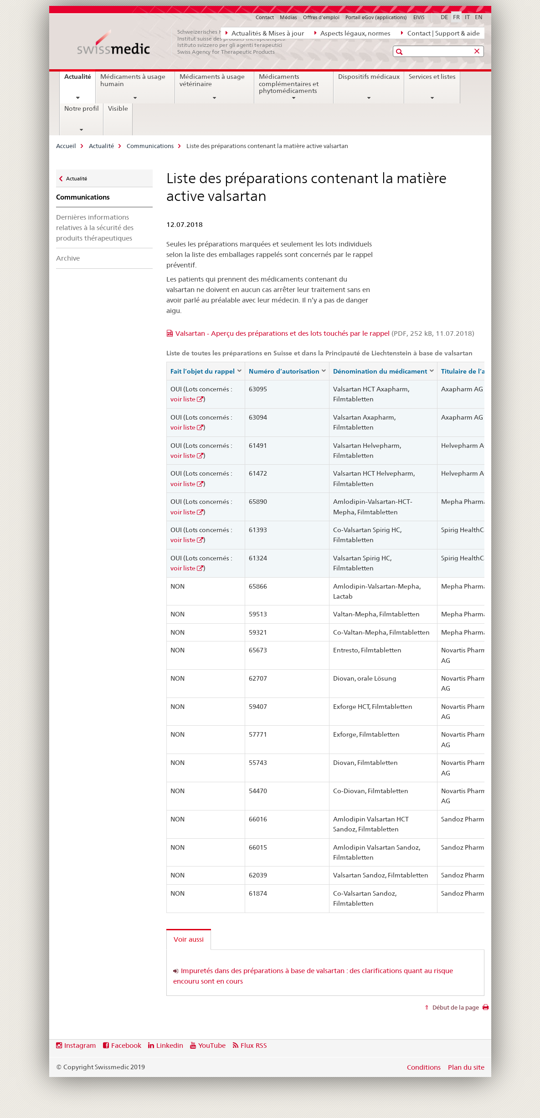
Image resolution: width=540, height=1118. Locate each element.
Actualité (79, 79)
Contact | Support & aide (440, 32)
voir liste (182, 399)
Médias (288, 17)
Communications (150, 145)
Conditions (424, 1067)
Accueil (66, 145)
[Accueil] (186, 42)
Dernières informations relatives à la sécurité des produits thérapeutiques (95, 227)
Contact (265, 17)
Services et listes (432, 76)
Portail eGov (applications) (376, 17)
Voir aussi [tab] (189, 939)
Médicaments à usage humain (132, 80)
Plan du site (466, 1067)
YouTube (212, 1045)
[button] (400, 51)
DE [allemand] (444, 17)
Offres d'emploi (321, 17)
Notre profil (81, 108)
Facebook (126, 1045)
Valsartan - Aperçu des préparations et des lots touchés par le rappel (324, 333)
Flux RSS (254, 1045)
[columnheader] (206, 371)
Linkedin (169, 1045)
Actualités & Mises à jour (265, 32)
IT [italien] (467, 17)
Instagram (80, 1045)
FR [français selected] (456, 17)
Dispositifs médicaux (369, 76)
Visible (118, 108)
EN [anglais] (479, 17)
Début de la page (455, 1007)
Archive (68, 258)
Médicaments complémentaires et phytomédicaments (289, 84)
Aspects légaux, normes (352, 32)
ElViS (419, 17)
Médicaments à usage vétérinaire (212, 80)
